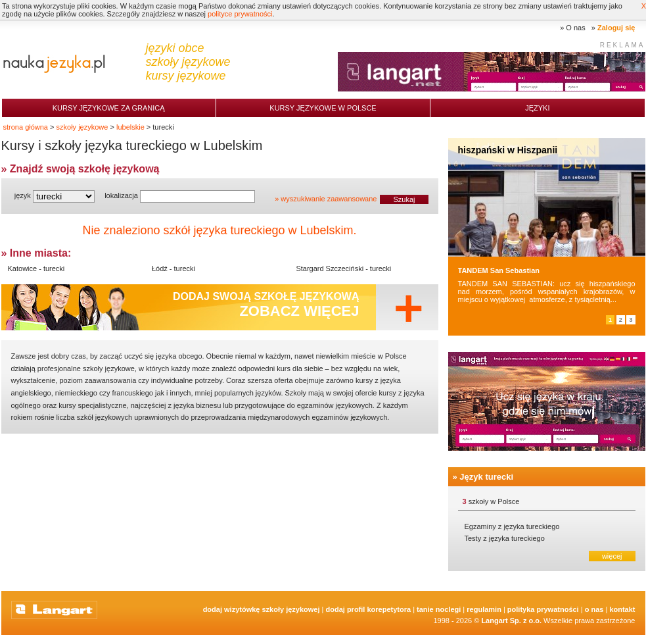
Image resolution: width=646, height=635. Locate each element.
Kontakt (622, 609)
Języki (537, 108)
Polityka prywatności (543, 609)
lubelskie (130, 127)
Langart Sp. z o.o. (511, 620)
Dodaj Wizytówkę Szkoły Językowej (261, 609)
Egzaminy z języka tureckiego (512, 526)
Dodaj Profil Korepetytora (368, 609)
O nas (575, 28)
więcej (612, 556)
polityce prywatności (240, 14)
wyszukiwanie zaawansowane (329, 199)
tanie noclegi (439, 609)
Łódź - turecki (173, 268)
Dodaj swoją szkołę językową (266, 305)
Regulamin (484, 609)
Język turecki (486, 477)
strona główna (26, 127)
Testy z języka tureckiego (505, 538)
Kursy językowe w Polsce (322, 108)
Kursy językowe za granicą (109, 108)
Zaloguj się (616, 28)
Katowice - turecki (36, 268)
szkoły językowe (82, 127)
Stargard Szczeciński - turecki (343, 268)
